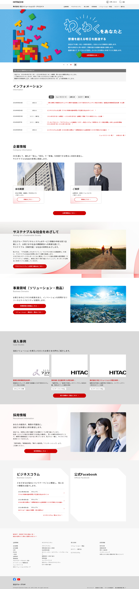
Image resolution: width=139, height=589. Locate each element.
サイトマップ (90, 586)
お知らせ (72, 97)
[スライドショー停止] (75, 64)
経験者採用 (103, 546)
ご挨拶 (15, 552)
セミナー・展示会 (120, 6)
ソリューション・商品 (105, 6)
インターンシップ (105, 550)
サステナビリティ (76, 6)
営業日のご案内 (99, 586)
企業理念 (15, 554)
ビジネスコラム (75, 551)
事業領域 (15, 556)
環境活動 (44, 556)
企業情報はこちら (68, 211)
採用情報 (94, 6)
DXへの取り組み (46, 563)
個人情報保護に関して (120, 586)
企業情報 (66, 6)
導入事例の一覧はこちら (68, 394)
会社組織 (15, 546)
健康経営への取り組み (48, 554)
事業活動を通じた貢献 (48, 546)
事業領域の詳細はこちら (28, 304)
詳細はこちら (28, 197)
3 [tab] (71, 65)
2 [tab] (67, 65)
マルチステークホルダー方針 (21, 559)
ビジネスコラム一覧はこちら (54, 513)
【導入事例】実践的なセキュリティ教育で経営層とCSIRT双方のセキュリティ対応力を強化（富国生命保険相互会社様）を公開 (84, 103)
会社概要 (15, 544)
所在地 (15, 550)
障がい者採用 (103, 548)
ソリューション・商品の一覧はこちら (28, 310)
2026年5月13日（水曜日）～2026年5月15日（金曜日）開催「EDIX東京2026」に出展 (73, 114)
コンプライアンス (47, 558)
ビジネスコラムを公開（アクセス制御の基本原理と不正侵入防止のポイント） (69, 108)
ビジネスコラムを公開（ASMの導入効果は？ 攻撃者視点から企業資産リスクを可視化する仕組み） (76, 128)
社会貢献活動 (45, 548)
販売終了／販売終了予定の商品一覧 (23, 532)
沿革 (14, 548)
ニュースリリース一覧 (105, 133)
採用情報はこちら (40, 449)
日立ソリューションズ (22, 565)
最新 (51, 97)
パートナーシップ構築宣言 (20, 561)
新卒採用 (102, 544)
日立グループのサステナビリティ (51, 560)
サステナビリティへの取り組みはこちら (29, 264)
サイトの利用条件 (109, 586)
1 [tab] (64, 65)
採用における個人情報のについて (112, 552)
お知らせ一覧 (120, 133)
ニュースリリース (61, 97)
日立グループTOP (19, 583)
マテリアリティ (46, 544)
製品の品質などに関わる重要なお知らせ (24, 534)
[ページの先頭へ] (132, 567)
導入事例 (86, 6)
